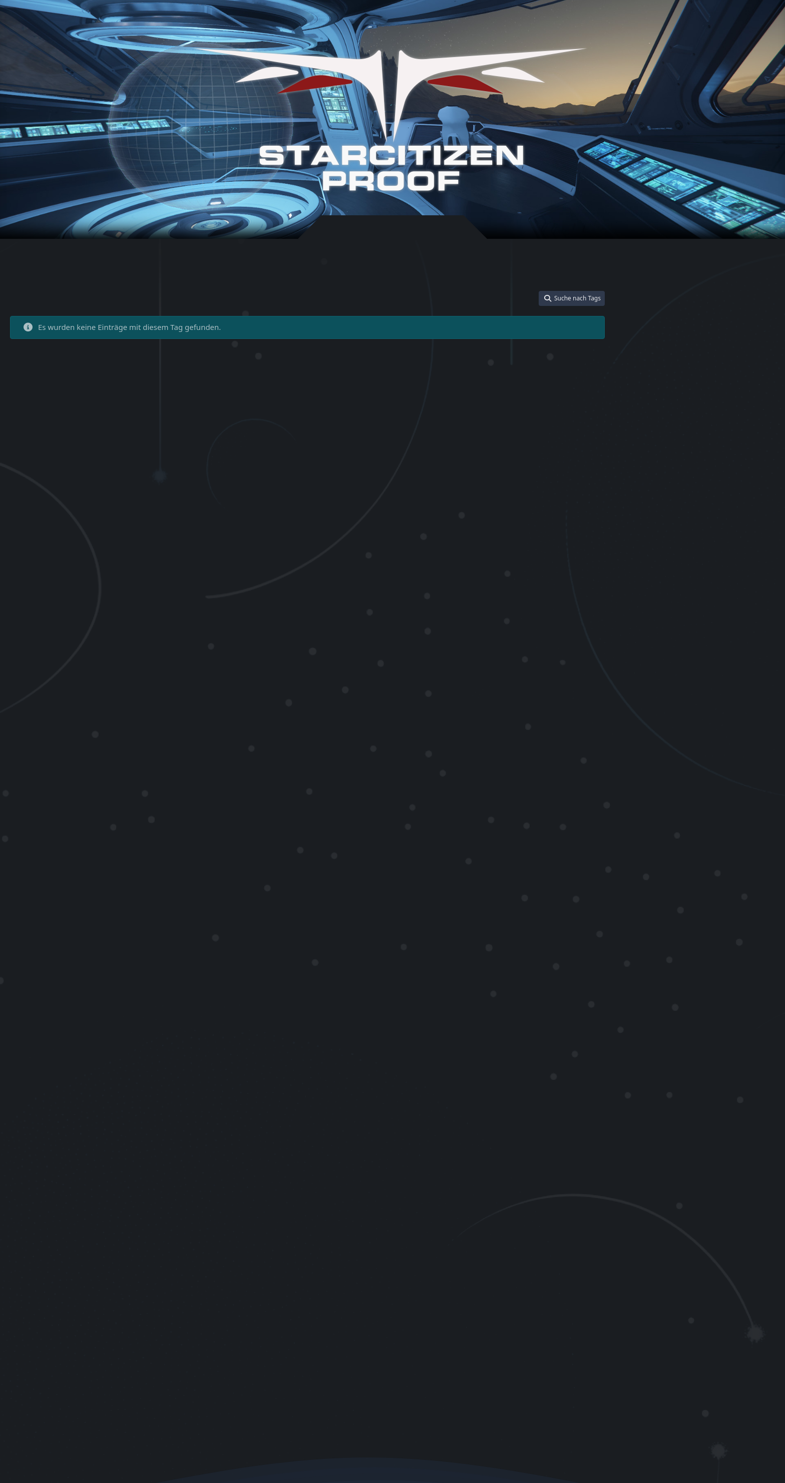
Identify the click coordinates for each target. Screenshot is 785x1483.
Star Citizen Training (709, 1171)
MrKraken (639, 500)
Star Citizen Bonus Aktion (660, 625)
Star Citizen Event (744, 756)
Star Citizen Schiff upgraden (731, 1072)
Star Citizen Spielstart (655, 1085)
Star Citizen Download (656, 727)
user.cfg (736, 1223)
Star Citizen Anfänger (665, 584)
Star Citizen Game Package (675, 809)
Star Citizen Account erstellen (666, 572)
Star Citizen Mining (660, 903)
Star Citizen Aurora (726, 599)
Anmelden (630, 22)
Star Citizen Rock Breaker (660, 1019)
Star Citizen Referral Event (661, 1006)
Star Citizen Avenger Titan (661, 612)
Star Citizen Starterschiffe (732, 1131)
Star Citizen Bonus (725, 612)
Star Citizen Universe (654, 1197)
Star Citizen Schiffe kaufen (717, 1059)
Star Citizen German (653, 837)
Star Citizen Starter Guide (693, 1101)
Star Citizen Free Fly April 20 (664, 784)
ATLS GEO (654, 460)
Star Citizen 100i (647, 558)
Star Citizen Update (713, 1197)
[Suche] (731, 21)
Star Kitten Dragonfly (716, 1210)
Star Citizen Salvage (652, 1046)
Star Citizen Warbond (655, 1210)
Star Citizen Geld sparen (723, 824)
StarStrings (707, 1223)
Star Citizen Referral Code (685, 991)
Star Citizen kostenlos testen (665, 891)
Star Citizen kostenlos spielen (666, 877)
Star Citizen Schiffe (651, 1059)
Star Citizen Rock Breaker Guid (668, 1033)
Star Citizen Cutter (723, 678)
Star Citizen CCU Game (720, 638)
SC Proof (637, 526)
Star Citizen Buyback (727, 625)
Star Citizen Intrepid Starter (663, 864)
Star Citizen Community (724, 652)
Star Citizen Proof (672, 946)
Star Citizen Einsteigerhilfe (662, 740)
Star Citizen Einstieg (671, 755)
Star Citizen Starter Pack (670, 1117)
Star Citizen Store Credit (658, 1144)
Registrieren (684, 22)
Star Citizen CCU (655, 637)
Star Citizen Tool (698, 1158)
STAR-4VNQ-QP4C (658, 542)
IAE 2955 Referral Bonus (659, 487)
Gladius (702, 474)
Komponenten (716, 487)
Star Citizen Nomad (713, 917)
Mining (748, 487)
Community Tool (725, 460)
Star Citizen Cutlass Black (660, 678)
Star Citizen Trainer (652, 1171)
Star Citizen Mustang (654, 917)
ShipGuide (666, 526)
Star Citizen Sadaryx (741, 1033)
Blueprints (685, 460)
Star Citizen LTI (728, 891)
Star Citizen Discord (724, 714)
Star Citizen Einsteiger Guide (730, 727)
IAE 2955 (728, 474)
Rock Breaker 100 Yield (687, 500)
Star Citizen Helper (651, 851)
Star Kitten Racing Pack (657, 1223)
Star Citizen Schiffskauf (657, 1072)
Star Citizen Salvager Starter (722, 1046)
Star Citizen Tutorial (652, 1184)
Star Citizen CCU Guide (657, 652)
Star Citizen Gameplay (656, 824)
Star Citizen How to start (714, 851)
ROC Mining (701, 513)
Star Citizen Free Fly (661, 769)
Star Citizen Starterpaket (659, 1131)
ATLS (631, 460)
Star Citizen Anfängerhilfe (661, 599)
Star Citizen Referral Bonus (675, 975)
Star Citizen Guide (717, 836)
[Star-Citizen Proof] (390, 119)
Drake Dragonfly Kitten (657, 474)
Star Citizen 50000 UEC (715, 557)
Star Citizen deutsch (690, 695)
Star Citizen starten (714, 1085)
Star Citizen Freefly (727, 770)
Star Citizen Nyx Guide (656, 931)
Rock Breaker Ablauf (653, 513)
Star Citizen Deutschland (659, 714)
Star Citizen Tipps (649, 1158)
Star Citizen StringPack (726, 1144)
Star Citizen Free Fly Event (661, 797)
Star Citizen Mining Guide (734, 904)
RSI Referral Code (745, 513)
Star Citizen (724, 541)
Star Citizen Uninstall (712, 1184)
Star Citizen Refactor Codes (663, 963)
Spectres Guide (704, 526)
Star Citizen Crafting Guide (662, 665)
